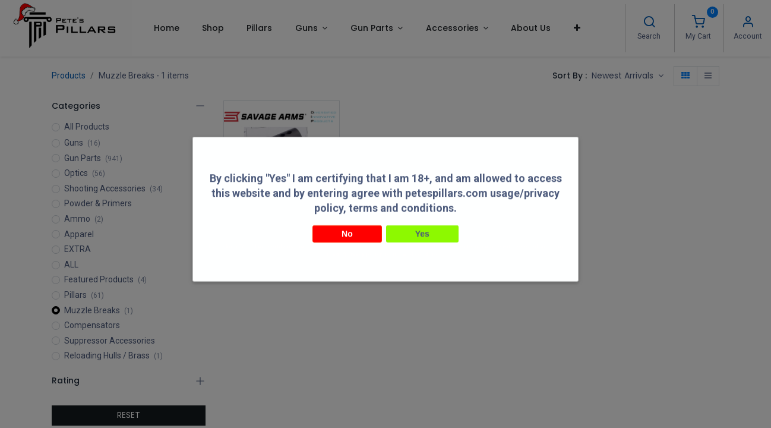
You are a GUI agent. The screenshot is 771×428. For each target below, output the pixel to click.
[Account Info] (747, 23)
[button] (577, 28)
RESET (128, 415)
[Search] (649, 23)
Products (69, 75)
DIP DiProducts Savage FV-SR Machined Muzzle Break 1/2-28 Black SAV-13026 (282, 227)
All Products (86, 126)
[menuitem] (166, 28)
